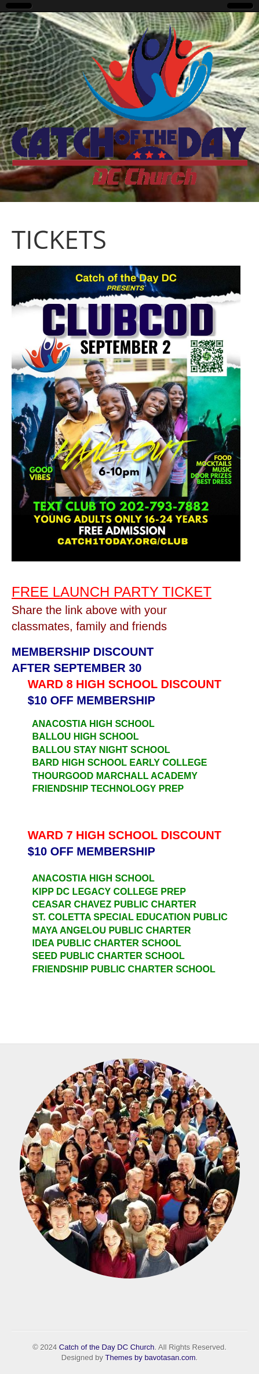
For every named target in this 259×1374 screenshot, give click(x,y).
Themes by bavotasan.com (150, 1357)
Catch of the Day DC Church (107, 1347)
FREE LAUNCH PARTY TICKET (111, 592)
